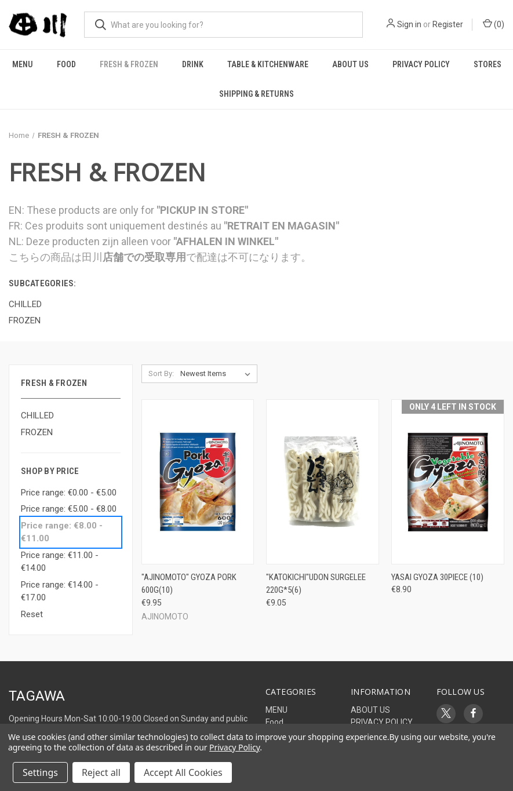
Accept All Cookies (183, 772)
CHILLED (37, 415)
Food (66, 64)
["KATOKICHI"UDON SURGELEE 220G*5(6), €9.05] (322, 482)
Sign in (409, 24)
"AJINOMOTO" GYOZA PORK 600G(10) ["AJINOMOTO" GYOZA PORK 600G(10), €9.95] (189, 584)
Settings (40, 772)
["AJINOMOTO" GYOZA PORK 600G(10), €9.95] (198, 482)
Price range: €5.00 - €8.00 (69, 509)
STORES (487, 64)
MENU (22, 64)
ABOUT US (350, 64)
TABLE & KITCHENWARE (267, 64)
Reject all (101, 772)
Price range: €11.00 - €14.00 (60, 562)
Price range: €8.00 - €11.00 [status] (62, 532)
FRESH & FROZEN (129, 64)
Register (447, 24)
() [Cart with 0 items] (493, 24)
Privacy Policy (234, 747)
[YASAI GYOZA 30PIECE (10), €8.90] (448, 482)
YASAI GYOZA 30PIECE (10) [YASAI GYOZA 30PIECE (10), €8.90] (437, 577)
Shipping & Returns (256, 94)
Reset (32, 614)
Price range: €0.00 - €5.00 (69, 492)
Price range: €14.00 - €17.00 (60, 591)
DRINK (192, 64)
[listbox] (218, 373)
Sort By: (161, 373)
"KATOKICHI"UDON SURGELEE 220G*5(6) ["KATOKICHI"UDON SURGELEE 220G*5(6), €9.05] (316, 584)
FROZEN (37, 432)
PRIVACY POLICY (421, 64)
